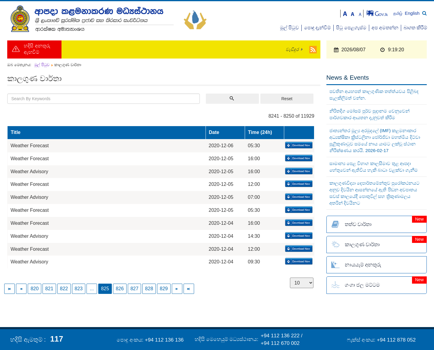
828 (149, 288)
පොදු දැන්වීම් (317, 27)
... (92, 288)
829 (164, 288)
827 (135, 288)
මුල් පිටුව (289, 27)
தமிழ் (398, 13)
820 (34, 288)
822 (64, 288)
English (412, 13)
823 (79, 288)
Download (298, 145)
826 (120, 288)
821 (49, 288)
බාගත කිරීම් (415, 27)
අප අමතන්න (385, 27)
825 (105, 288)
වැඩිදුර (292, 49)
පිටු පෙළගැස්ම (351, 27)
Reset (286, 98)
